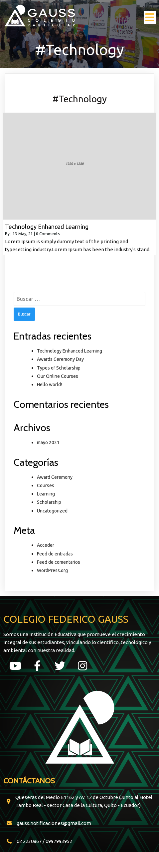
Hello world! (49, 384)
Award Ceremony (55, 477)
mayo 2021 (48, 442)
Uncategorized (52, 510)
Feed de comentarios (58, 562)
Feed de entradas (55, 553)
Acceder (45, 545)
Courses (45, 485)
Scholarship (49, 502)
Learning (46, 493)
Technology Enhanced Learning (69, 351)
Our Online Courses (57, 376)
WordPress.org (52, 570)
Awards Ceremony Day (60, 359)
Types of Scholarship (58, 368)
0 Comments (48, 234)
